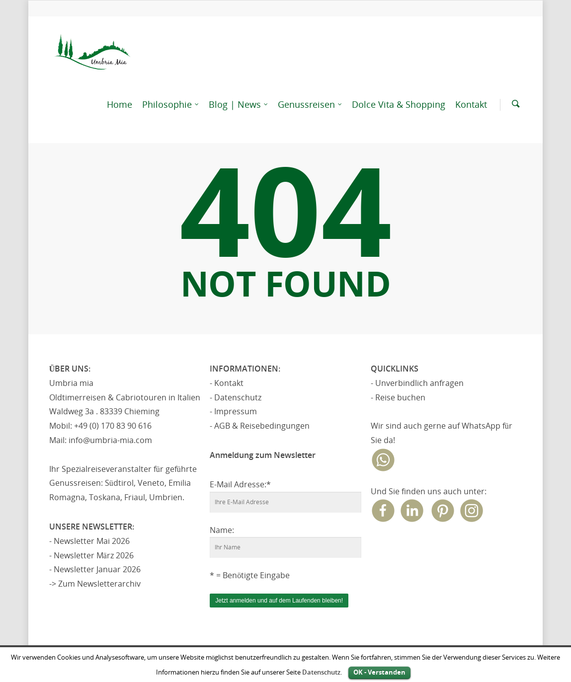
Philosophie (171, 104)
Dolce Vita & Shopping (398, 104)
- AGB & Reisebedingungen (260, 425)
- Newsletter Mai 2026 (89, 540)
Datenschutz (321, 672)
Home (119, 104)
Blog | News (239, 104)
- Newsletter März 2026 (91, 555)
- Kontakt (227, 383)
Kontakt (471, 104)
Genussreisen (310, 104)
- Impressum (233, 411)
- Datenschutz (235, 397)
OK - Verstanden (379, 672)
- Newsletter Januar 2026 (95, 569)
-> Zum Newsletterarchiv (95, 583)
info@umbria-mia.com (110, 440)
